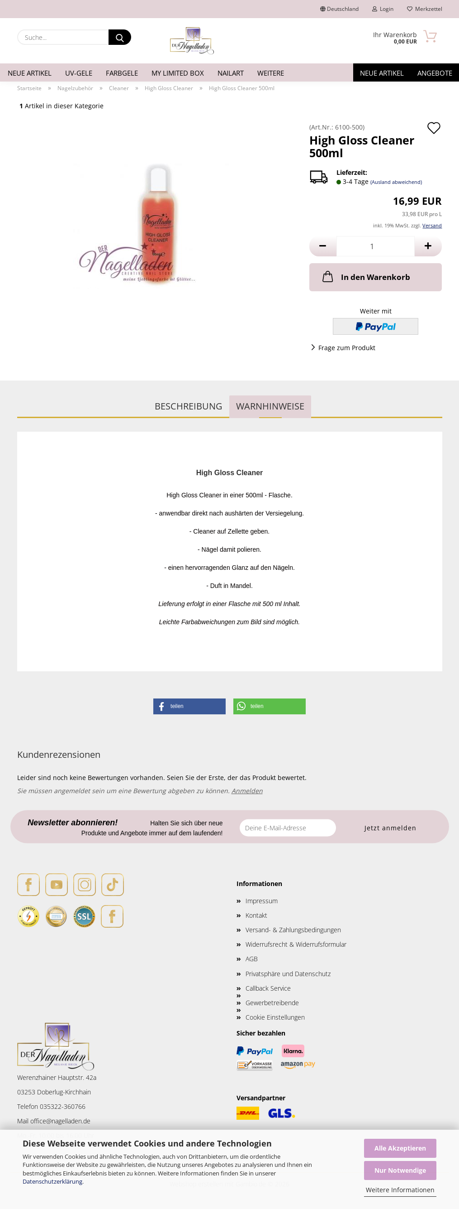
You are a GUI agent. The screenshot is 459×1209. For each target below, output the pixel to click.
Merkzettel (424, 9)
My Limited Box (177, 72)
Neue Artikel (30, 72)
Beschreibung (188, 406)
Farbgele (122, 72)
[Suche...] (120, 37)
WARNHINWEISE (270, 406)
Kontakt (256, 915)
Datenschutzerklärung (52, 1181)
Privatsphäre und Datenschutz (288, 973)
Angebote (434, 72)
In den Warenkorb (365, 276)
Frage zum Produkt (346, 347)
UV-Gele (78, 72)
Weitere (270, 72)
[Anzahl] (375, 246)
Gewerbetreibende (272, 1002)
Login (382, 9)
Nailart (231, 72)
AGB (252, 958)
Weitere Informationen (400, 1189)
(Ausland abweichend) (396, 181)
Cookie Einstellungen (275, 1017)
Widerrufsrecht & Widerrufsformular (296, 944)
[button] (322, 246)
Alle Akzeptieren (400, 1148)
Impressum (262, 900)
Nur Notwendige (400, 1170)
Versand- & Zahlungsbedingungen (293, 929)
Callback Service (268, 988)
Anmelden (247, 790)
